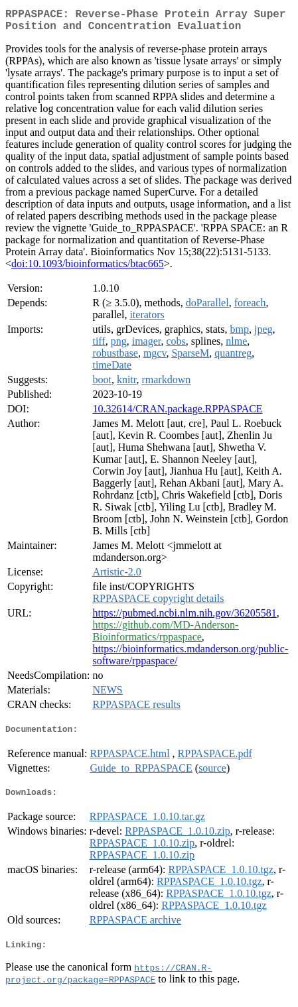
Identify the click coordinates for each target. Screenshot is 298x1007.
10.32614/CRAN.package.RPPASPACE (177, 414)
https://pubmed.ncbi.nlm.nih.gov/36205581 (184, 618)
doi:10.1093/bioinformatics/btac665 (87, 268)
